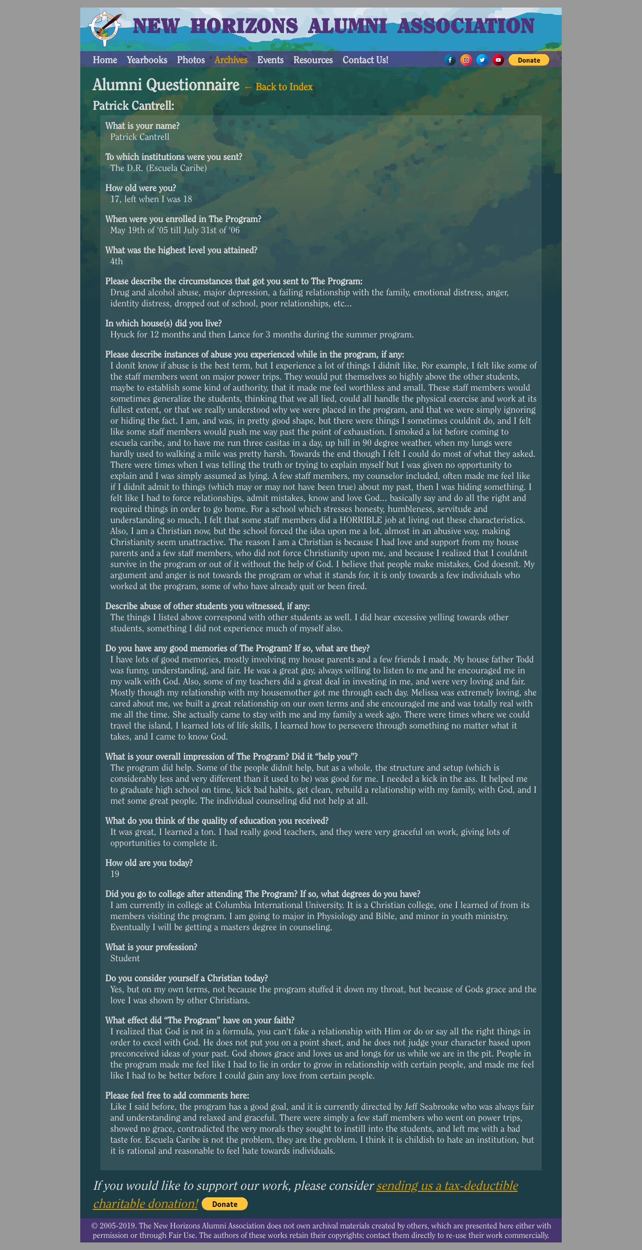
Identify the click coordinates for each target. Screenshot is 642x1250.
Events (270, 60)
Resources (313, 60)
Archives (231, 60)
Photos (191, 60)
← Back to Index (277, 87)
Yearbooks (147, 60)
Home (105, 60)
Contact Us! (365, 60)
